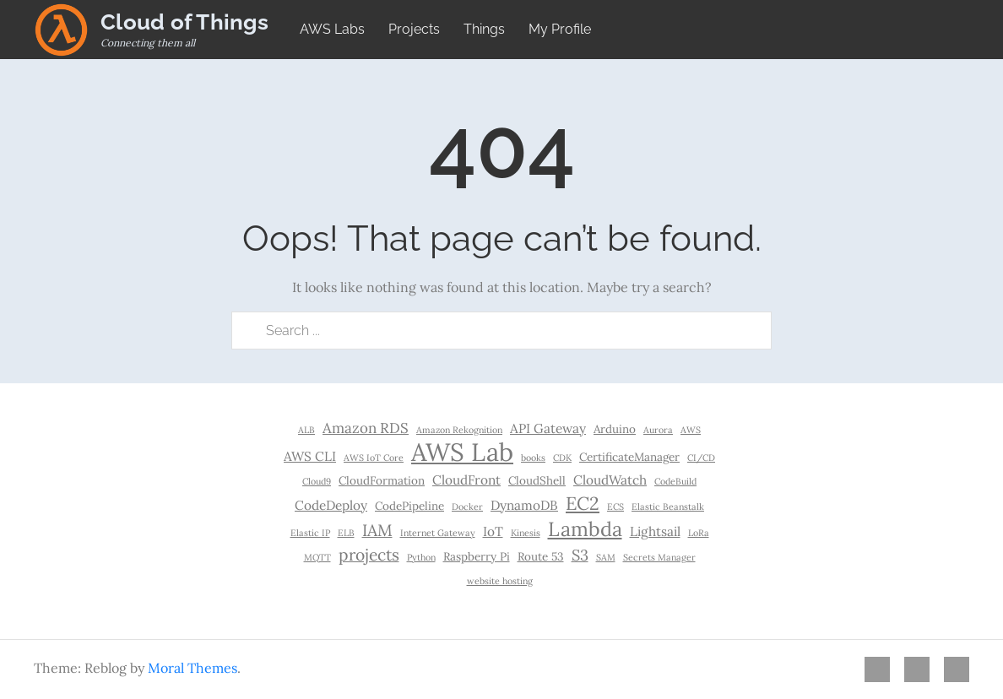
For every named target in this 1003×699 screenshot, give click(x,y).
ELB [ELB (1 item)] (346, 533)
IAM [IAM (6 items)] (377, 530)
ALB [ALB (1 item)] (306, 430)
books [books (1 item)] (533, 457)
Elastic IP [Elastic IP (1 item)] (310, 533)
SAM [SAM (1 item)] (605, 557)
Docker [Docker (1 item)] (467, 506)
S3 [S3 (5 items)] (580, 555)
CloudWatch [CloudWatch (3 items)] (610, 480)
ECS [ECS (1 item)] (615, 506)
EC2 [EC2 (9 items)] (582, 503)
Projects (414, 29)
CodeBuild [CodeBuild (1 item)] (675, 481)
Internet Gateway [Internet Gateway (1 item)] (437, 533)
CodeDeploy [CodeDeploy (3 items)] (331, 505)
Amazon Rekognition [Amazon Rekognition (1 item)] (459, 430)
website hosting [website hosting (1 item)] (500, 581)
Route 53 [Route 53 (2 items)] (541, 556)
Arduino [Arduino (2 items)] (615, 428)
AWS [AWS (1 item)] (690, 430)
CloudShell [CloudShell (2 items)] (537, 480)
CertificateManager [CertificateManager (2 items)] (629, 456)
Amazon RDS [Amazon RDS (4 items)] (366, 428)
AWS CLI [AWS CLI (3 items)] (310, 456)
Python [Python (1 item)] (421, 557)
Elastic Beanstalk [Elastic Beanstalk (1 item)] (668, 506)
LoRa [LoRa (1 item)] (698, 533)
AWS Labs (332, 29)
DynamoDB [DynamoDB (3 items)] (524, 505)
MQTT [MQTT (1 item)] (317, 557)
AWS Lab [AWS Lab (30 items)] (462, 452)
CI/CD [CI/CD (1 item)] (701, 457)
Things (484, 29)
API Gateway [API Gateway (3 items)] (548, 428)
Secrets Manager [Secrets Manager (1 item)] (659, 557)
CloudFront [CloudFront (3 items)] (466, 480)
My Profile (560, 29)
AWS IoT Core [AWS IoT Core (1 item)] (374, 457)
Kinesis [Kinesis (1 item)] (525, 533)
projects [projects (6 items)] (369, 555)
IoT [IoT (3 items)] (493, 531)
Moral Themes (192, 667)
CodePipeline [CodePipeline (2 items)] (409, 505)
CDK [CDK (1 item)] (562, 457)
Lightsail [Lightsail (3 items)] (655, 531)
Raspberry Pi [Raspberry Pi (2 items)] (476, 556)
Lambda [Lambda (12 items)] (585, 528)
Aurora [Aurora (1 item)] (658, 430)
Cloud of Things (184, 22)
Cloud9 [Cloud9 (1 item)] (316, 481)
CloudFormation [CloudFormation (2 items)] (382, 480)
